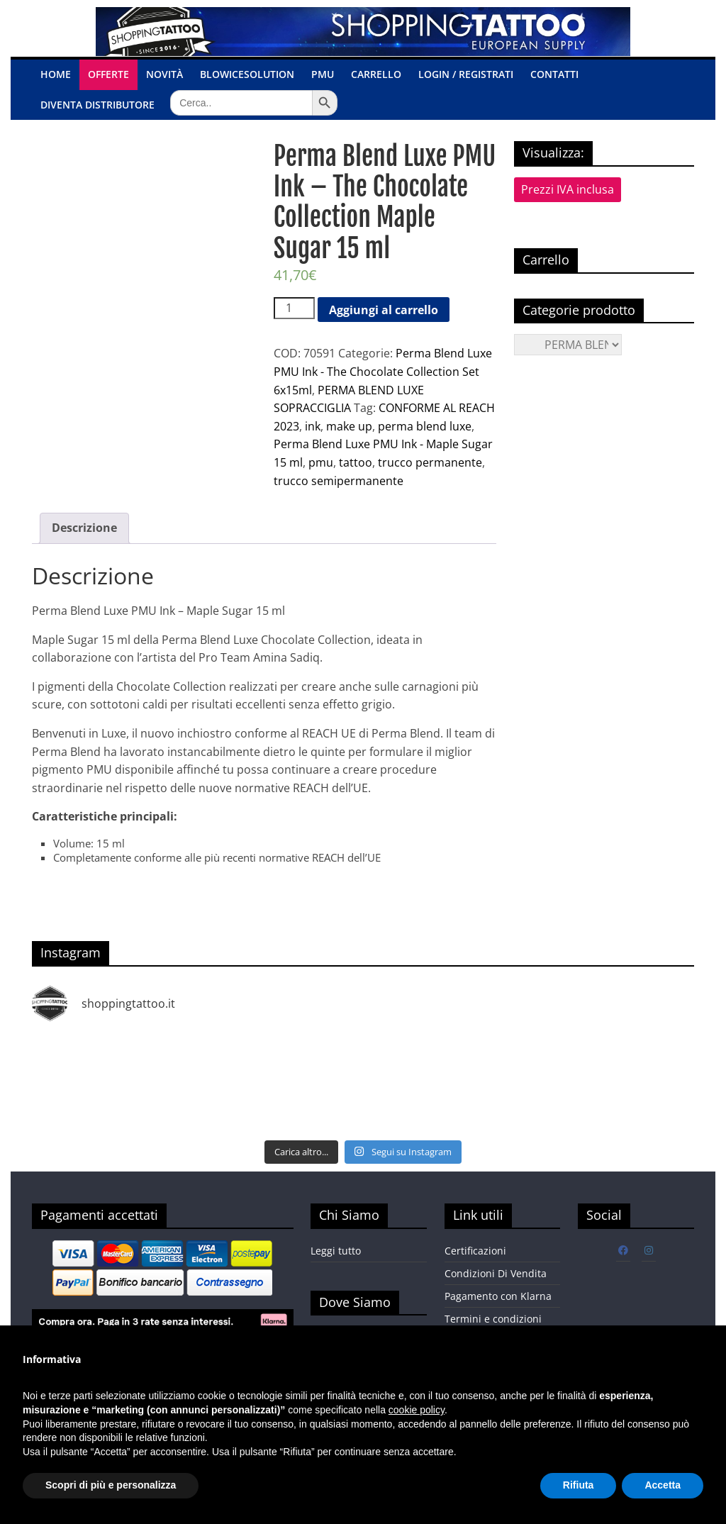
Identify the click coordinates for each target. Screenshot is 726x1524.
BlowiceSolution (247, 74)
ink (312, 426)
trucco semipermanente (338, 481)
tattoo (355, 462)
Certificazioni (475, 1250)
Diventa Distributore (97, 104)
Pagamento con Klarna (498, 1296)
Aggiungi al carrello (383, 310)
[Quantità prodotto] (294, 308)
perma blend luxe (424, 426)
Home (55, 74)
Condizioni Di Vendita (496, 1273)
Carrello (376, 74)
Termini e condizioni (493, 1318)
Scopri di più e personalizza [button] (110, 1485)
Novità (164, 74)
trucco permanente (430, 462)
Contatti (554, 74)
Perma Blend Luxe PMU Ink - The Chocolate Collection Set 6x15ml (383, 371)
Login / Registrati (465, 74)
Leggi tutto (336, 1250)
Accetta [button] (662, 1485)
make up (349, 426)
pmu (320, 462)
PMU (322, 74)
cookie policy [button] (417, 1409)
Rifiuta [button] (578, 1485)
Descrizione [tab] (84, 527)
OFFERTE (108, 74)
